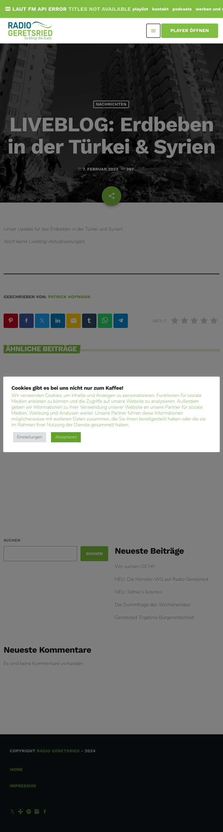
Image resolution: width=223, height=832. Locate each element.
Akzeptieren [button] (66, 437)
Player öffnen (189, 30)
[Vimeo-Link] (30, 30)
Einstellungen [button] (29, 437)
